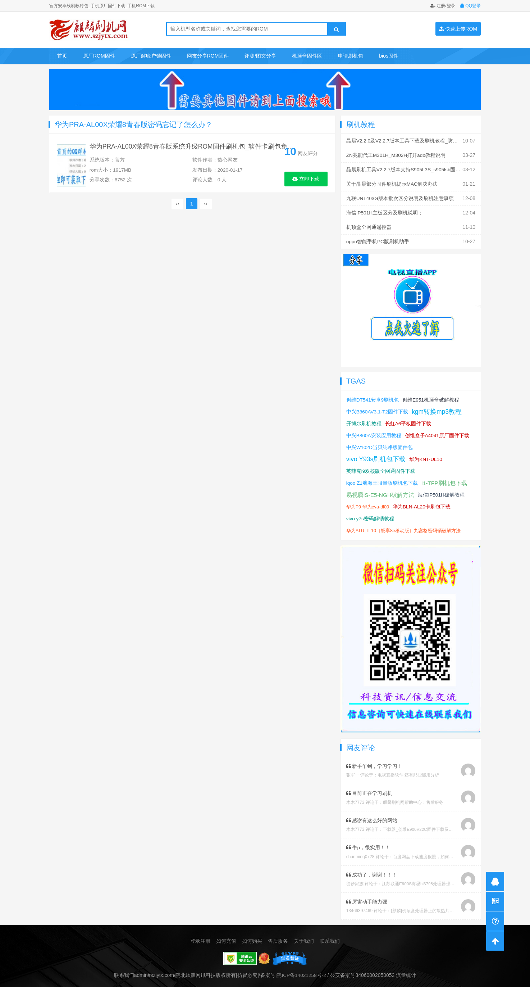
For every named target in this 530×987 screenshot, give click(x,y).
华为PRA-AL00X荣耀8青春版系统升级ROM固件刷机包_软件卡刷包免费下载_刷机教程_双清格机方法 (238, 147)
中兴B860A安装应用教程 (374, 432)
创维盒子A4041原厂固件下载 (437, 432)
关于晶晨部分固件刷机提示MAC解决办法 (392, 183)
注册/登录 (442, 5)
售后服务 (278, 937)
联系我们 (330, 937)
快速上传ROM (458, 29)
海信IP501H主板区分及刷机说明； (385, 211)
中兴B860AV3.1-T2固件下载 (377, 409)
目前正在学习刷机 (369, 790)
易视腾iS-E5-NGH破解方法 (380, 492)
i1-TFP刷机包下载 (445, 480)
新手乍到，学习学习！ (374, 763)
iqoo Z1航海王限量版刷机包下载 (382, 480)
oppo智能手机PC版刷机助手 (378, 239)
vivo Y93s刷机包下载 (376, 456)
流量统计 (407, 971)
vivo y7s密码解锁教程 (370, 516)
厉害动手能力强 (367, 898)
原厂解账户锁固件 (151, 56)
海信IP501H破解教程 (442, 492)
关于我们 (304, 937)
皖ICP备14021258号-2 (301, 971)
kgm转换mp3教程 (437, 408)
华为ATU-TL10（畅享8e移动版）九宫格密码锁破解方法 (403, 527)
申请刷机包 (350, 56)
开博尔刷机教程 (363, 421)
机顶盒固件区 (307, 56)
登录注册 (200, 937)
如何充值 (226, 937)
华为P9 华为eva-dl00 (368, 504)
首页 (62, 56)
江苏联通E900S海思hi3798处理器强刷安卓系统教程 (431, 880)
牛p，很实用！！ (368, 844)
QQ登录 (470, 5)
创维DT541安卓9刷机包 (372, 397)
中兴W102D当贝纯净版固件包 (380, 444)
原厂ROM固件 (99, 56)
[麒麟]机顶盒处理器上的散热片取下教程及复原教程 (439, 907)
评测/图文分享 (260, 56)
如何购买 (252, 937)
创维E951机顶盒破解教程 (431, 397)
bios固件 (388, 56)
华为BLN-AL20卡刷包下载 (422, 504)
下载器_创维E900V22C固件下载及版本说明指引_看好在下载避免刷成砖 (452, 826)
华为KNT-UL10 (426, 456)
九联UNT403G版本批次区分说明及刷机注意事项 (400, 197)
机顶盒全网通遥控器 (369, 225)
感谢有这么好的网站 (372, 817)
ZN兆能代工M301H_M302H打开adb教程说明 (396, 155)
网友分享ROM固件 (208, 56)
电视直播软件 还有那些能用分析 (408, 772)
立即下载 (305, 179)
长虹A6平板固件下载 (408, 421)
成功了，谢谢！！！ (372, 871)
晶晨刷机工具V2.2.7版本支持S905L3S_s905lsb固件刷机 (409, 169)
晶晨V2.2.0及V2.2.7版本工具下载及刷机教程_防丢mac (407, 141)
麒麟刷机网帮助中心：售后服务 (413, 799)
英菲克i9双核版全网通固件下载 (381, 468)
